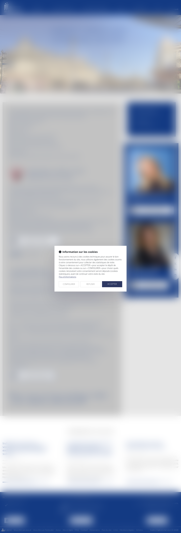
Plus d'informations (67, 276)
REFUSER (90, 284)
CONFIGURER (69, 284)
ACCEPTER (112, 284)
